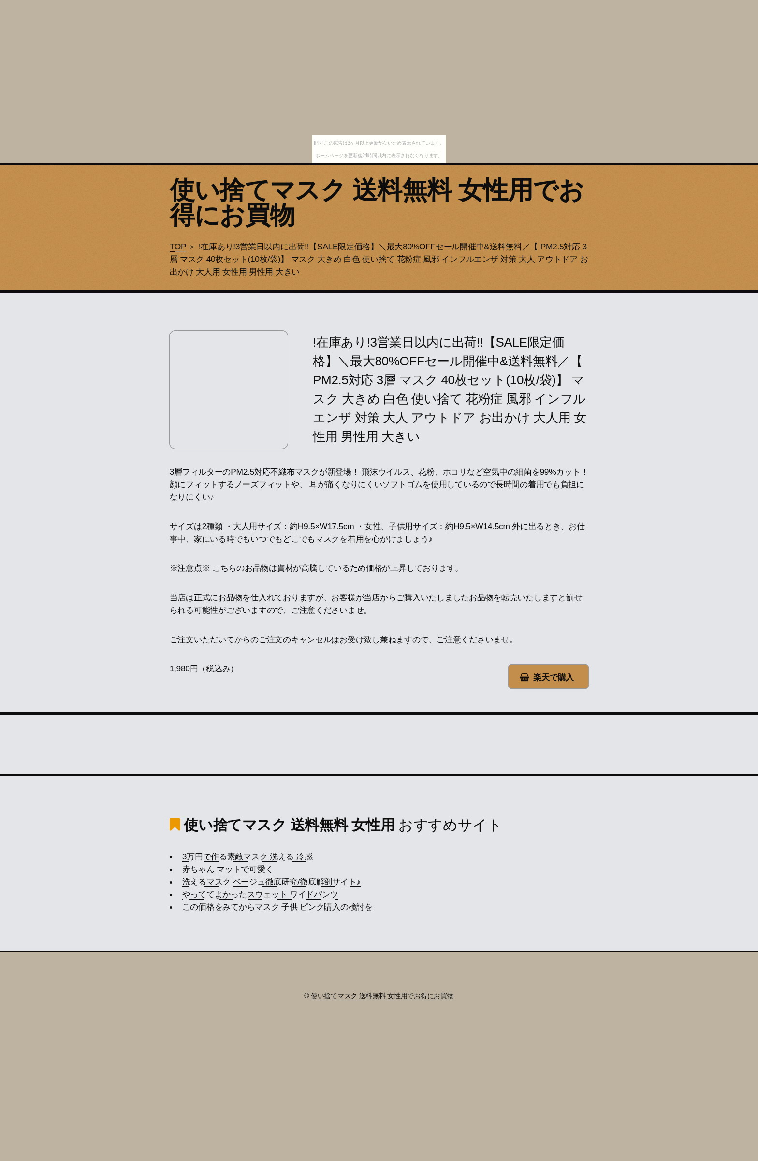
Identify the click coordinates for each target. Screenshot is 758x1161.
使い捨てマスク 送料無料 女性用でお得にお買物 (376, 202)
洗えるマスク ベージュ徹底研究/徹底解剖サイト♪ (271, 881)
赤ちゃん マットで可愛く (228, 869)
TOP (178, 246)
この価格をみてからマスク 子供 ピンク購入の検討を (277, 907)
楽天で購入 (553, 677)
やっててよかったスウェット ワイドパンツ (260, 894)
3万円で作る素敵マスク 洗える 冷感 (247, 856)
